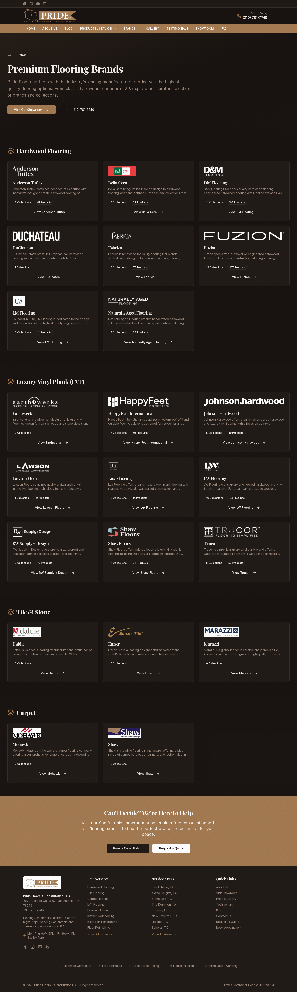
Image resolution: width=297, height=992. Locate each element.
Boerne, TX (160, 910)
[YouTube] (38, 3)
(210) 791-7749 (255, 17)
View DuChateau (52, 277)
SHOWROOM (205, 28)
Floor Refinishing (98, 927)
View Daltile (53, 673)
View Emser (148, 673)
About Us (222, 887)
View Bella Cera (148, 212)
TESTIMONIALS (177, 28)
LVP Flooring (96, 904)
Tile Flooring (96, 893)
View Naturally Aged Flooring (148, 342)
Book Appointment (228, 927)
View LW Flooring (244, 507)
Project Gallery (226, 898)
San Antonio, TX (163, 887)
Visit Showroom (226, 893)
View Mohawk (52, 773)
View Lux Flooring (148, 507)
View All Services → (101, 934)
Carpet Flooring (98, 898)
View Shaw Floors (148, 572)
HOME (30, 28)
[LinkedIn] (44, 3)
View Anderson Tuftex (53, 212)
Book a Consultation (128, 848)
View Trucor (244, 572)
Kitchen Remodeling (101, 916)
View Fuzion (244, 277)
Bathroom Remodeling (102, 921)
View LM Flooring (53, 342)
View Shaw (148, 773)
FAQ (224, 28)
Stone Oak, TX (162, 898)
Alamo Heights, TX (164, 893)
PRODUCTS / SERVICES (98, 28)
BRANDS (131, 28)
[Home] (9, 55)
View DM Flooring (244, 212)
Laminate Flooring (99, 910)
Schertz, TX (160, 927)
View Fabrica (148, 277)
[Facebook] (24, 3)
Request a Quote (171, 848)
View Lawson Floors (53, 507)
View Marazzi (244, 673)
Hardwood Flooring (100, 887)
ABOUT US (49, 28)
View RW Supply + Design (53, 572)
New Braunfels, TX (164, 916)
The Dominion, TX (164, 904)
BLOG (69, 28)
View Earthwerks (53, 442)
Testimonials (224, 904)
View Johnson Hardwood (244, 442)
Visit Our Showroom (31, 109)
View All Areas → (164, 934)
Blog (219, 910)
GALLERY (152, 28)
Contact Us (223, 916)
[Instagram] (31, 3)
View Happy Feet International (148, 442)
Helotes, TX (160, 921)
